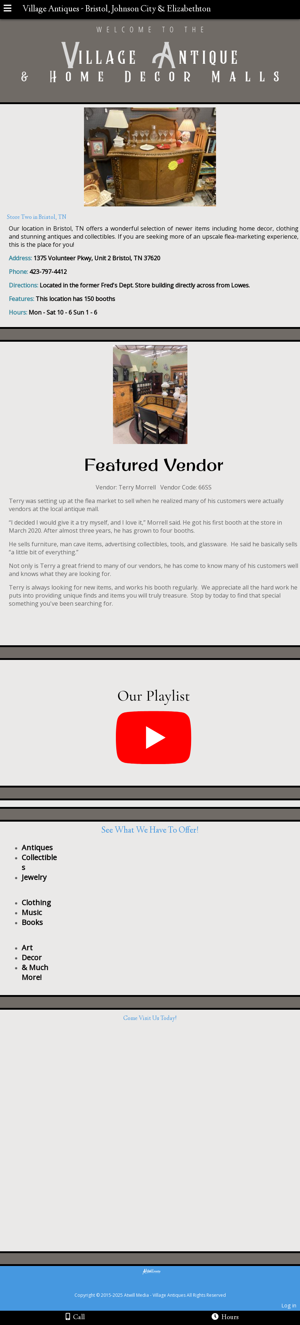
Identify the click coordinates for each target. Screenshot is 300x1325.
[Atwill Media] (156, 1287)
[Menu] (7, 9)
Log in (288, 1305)
